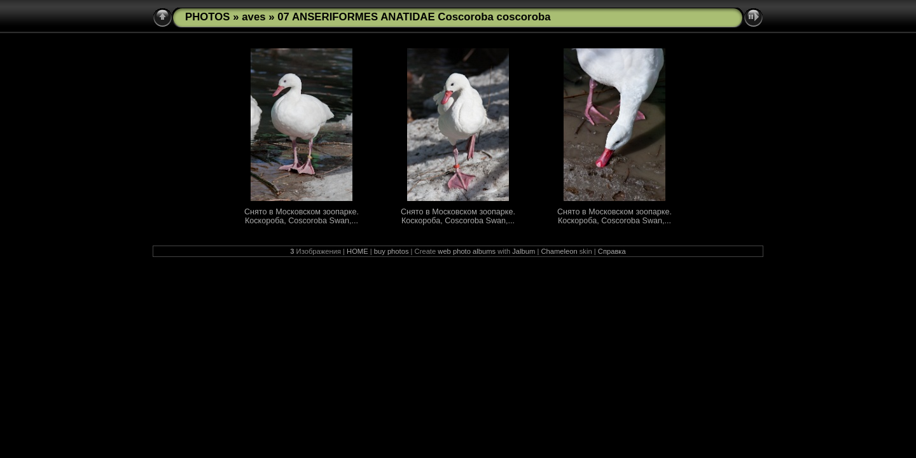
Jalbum (523, 251)
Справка (612, 251)
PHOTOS (207, 17)
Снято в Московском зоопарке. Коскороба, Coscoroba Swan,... (301, 216)
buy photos (391, 251)
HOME (357, 251)
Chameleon (559, 251)
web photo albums (467, 251)
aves (253, 17)
